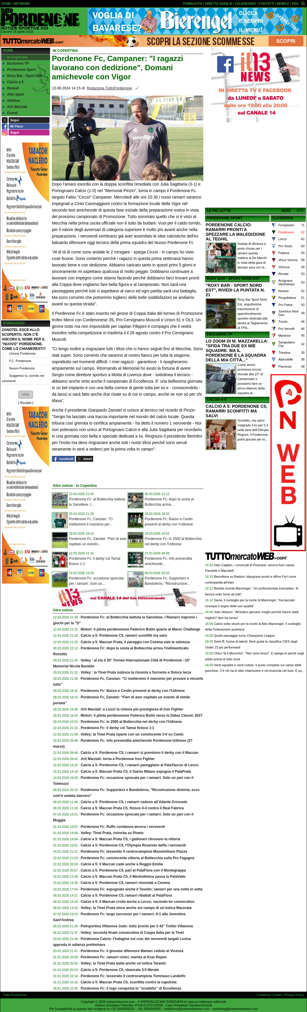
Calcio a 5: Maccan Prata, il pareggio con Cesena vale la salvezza (135, 642)
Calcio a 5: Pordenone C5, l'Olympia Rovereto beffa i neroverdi (133, 845)
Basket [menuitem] (11, 88)
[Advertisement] (255, 165)
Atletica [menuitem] (11, 101)
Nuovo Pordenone (22, 368)
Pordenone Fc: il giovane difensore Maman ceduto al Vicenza (132, 951)
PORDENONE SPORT (224, 218)
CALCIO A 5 (216, 399)
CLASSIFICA (282, 218)
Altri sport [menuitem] (13, 94)
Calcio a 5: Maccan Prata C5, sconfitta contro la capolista (128, 982)
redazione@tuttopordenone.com (186, 1009)
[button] (25, 394)
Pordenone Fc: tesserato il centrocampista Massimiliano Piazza (134, 851)
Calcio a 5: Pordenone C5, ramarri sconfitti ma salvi (124, 635)
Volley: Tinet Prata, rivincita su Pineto (112, 833)
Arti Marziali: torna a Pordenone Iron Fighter (118, 759)
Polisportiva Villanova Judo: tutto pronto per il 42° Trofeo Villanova (137, 926)
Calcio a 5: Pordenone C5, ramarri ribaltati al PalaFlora (126, 895)
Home (8, 50)
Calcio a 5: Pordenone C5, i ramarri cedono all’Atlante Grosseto (134, 802)
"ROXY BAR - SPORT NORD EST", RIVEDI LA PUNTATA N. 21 (235, 290)
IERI (300, 211)
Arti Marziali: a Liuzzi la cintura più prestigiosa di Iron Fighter (132, 709)
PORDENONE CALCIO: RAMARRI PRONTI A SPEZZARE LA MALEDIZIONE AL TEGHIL (235, 231)
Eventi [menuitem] (10, 113)
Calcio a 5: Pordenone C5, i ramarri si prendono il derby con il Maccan (139, 753)
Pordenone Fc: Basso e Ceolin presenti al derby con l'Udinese (133, 691)
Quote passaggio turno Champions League (244, 635)
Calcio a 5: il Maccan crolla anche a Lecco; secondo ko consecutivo (137, 902)
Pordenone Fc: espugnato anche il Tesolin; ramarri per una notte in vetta (142, 889)
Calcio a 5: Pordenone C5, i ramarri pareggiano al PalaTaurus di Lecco (140, 765)
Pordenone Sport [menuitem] (19, 70)
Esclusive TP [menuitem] (16, 63)
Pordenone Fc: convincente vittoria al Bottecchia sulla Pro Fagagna (137, 858)
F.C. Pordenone (20, 361)
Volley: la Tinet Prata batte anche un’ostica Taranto (123, 963)
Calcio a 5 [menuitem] (13, 82)
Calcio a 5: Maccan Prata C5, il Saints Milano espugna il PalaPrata (136, 771)
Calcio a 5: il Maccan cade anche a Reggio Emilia (122, 864)
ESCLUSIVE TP (219, 334)
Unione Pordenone (22, 353)
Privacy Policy (294, 995)
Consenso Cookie (269, 995)
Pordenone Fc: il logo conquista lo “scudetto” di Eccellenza (131, 988)
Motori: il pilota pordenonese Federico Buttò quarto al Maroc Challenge (140, 629)
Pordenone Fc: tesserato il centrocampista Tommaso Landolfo (133, 976)
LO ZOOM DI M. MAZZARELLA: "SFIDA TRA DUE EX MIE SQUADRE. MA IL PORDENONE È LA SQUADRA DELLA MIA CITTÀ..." (237, 350)
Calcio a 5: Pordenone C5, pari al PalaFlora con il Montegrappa (133, 870)
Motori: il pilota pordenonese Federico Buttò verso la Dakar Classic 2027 (141, 715)
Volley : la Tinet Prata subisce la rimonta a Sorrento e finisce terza (136, 672)
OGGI (286, 211)
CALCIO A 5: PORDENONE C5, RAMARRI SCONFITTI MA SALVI (236, 411)
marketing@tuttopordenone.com (235, 1009)
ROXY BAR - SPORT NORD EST (233, 278)
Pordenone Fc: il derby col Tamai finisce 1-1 (117, 728)
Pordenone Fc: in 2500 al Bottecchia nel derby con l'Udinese (131, 722)
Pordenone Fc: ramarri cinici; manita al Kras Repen (124, 957)
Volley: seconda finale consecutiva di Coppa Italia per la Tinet (132, 933)
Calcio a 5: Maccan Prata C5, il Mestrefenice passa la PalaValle (133, 877)
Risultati (25, 403)
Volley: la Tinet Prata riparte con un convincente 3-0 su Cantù (132, 734)
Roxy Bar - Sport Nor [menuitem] (22, 76)
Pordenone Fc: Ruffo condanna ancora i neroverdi (123, 827)
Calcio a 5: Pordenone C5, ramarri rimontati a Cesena (125, 883)
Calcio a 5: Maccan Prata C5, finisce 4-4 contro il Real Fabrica (132, 808)
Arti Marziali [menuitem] (15, 107)
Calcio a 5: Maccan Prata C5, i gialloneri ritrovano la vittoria (130, 839)
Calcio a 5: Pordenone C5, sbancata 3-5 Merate (120, 970)
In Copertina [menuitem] (15, 57)
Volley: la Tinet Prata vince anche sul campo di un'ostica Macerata (136, 908)
